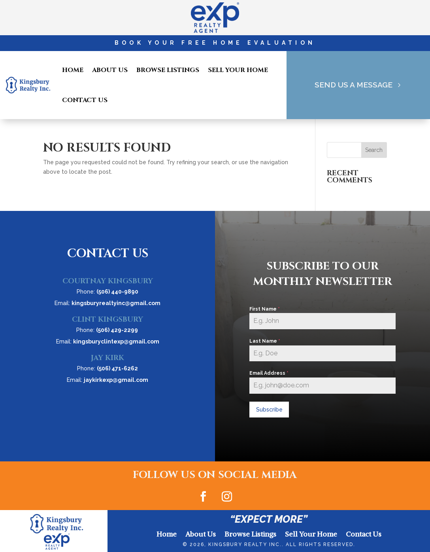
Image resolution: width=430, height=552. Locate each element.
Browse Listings (167, 70)
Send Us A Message (353, 85)
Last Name (264, 341)
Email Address (269, 373)
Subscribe (269, 409)
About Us (110, 70)
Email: (107, 303)
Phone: (107, 291)
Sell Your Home (238, 70)
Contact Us (85, 100)
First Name (264, 309)
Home (72, 70)
